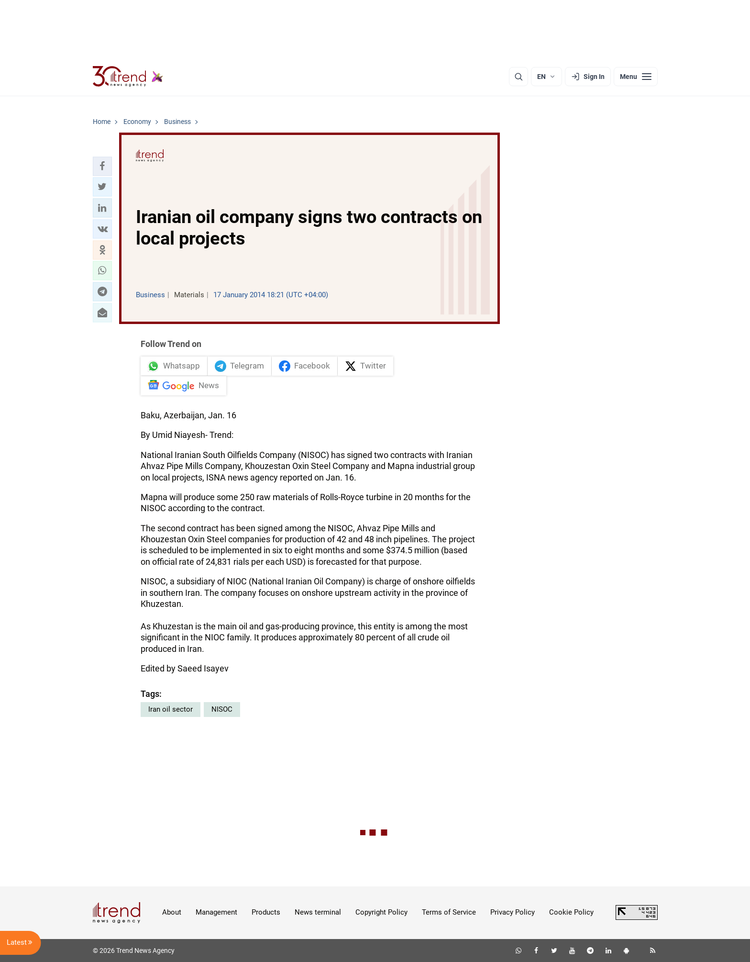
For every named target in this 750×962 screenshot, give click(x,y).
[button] (102, 166)
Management (216, 912)
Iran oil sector (170, 709)
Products (266, 912)
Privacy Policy (512, 912)
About (171, 912)
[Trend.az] (128, 76)
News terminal (318, 912)
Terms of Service (449, 912)
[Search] (518, 76)
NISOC (221, 709)
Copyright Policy (381, 912)
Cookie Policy (571, 912)
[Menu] (636, 76)
